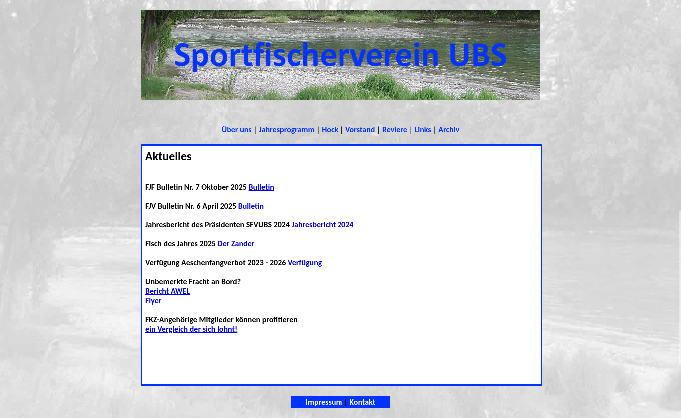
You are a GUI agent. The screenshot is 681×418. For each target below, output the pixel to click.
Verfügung (305, 262)
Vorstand (360, 129)
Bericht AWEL (167, 291)
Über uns (237, 129)
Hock (330, 129)
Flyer (153, 300)
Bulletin (261, 187)
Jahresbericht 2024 (323, 224)
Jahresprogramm (286, 129)
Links (422, 129)
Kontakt (362, 402)
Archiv (448, 129)
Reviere (394, 129)
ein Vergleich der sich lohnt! (191, 329)
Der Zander (236, 243)
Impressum (324, 402)
